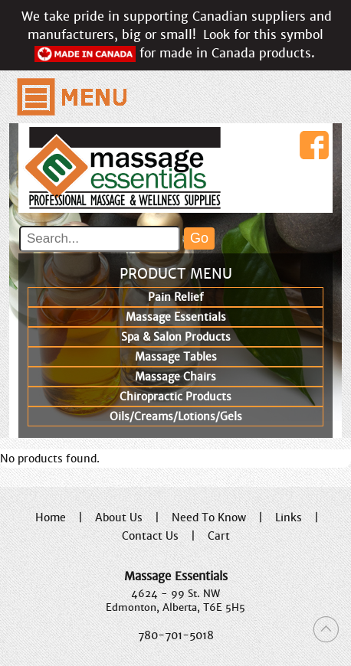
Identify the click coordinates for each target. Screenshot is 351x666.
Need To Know (209, 517)
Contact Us (150, 536)
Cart (219, 536)
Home (50, 517)
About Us (119, 517)
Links (288, 517)
